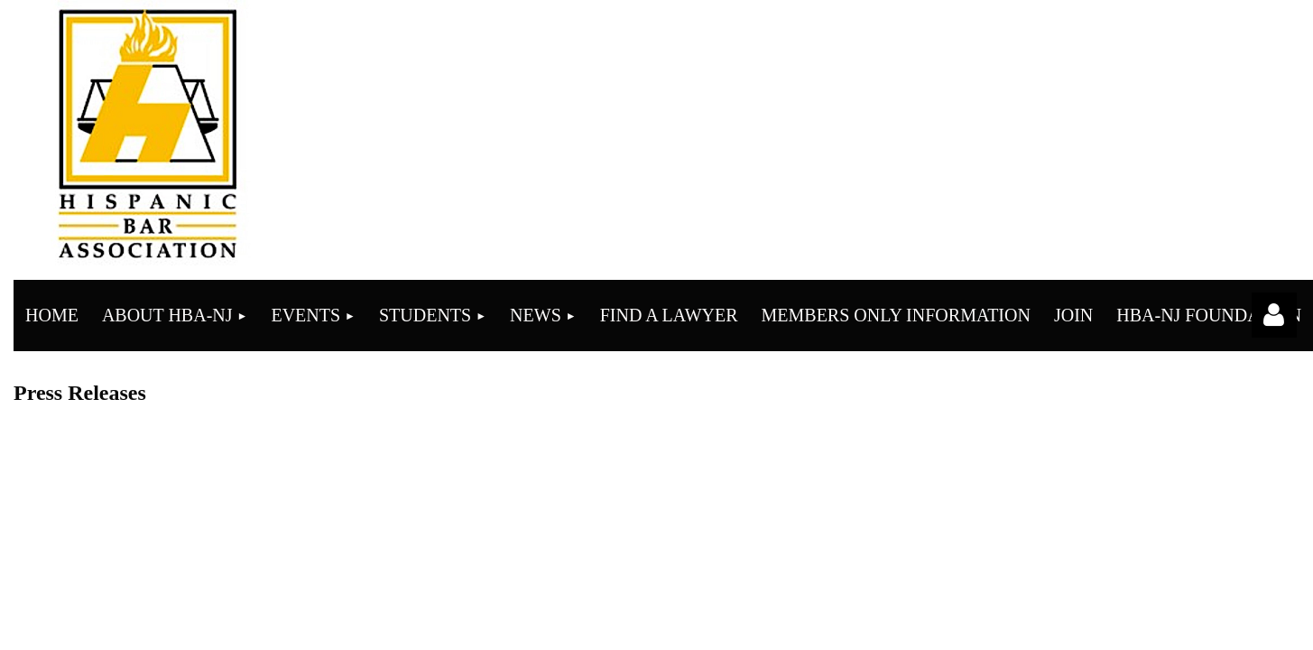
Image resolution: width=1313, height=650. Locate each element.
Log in (1274, 315)
